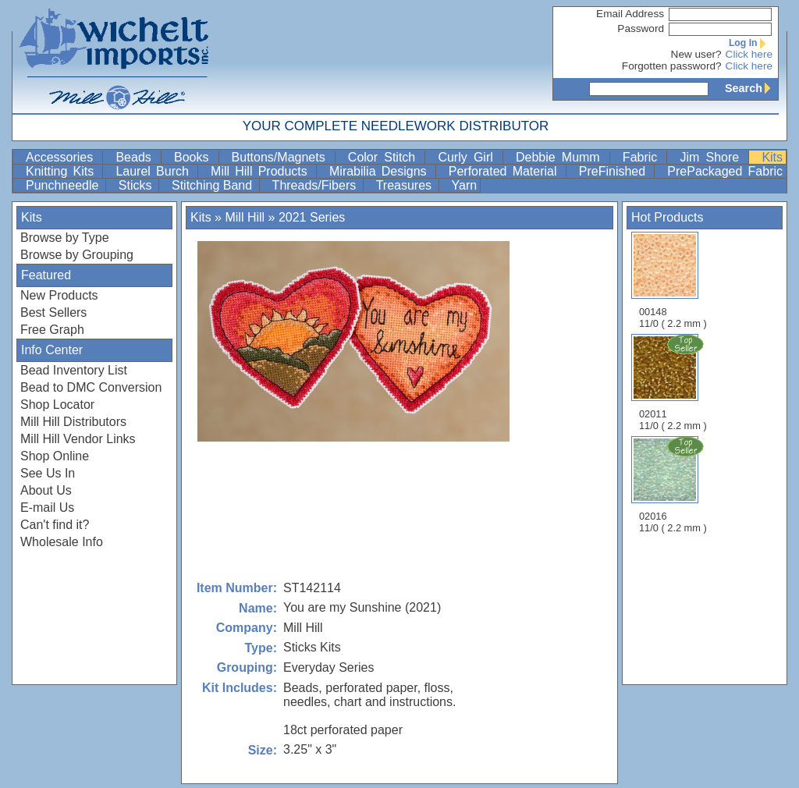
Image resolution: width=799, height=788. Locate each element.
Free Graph (52, 329)
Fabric (643, 157)
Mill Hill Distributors (73, 421)
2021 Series (312, 217)
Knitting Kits (62, 171)
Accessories (62, 157)
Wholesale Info (61, 541)
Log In (750, 42)
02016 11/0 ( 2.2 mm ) (674, 484)
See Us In (47, 473)
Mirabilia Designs (380, 171)
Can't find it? (54, 524)
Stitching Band (214, 185)
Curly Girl (468, 157)
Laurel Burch (154, 171)
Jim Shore (712, 157)
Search (751, 88)
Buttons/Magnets (282, 157)
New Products (59, 295)
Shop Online (54, 456)
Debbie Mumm (561, 157)
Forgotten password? (672, 66)
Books (194, 157)
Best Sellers (53, 312)
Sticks (137, 185)
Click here (749, 54)
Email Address (630, 14)
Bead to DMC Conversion (91, 387)
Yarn (465, 185)
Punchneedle (64, 185)
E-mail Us (47, 507)
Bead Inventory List (73, 370)
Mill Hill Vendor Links (78, 438)
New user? (696, 54)
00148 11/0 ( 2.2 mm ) (673, 280)
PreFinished (615, 171)
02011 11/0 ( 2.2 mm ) (674, 382)
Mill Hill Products (262, 171)
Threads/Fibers (316, 185)
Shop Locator (57, 404)
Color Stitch (385, 157)
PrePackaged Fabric (725, 171)
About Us (46, 490)
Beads (136, 157)
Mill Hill (245, 217)
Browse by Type (64, 237)
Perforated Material (506, 171)
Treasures (405, 185)
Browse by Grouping (76, 254)
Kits (772, 157)
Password (640, 28)
